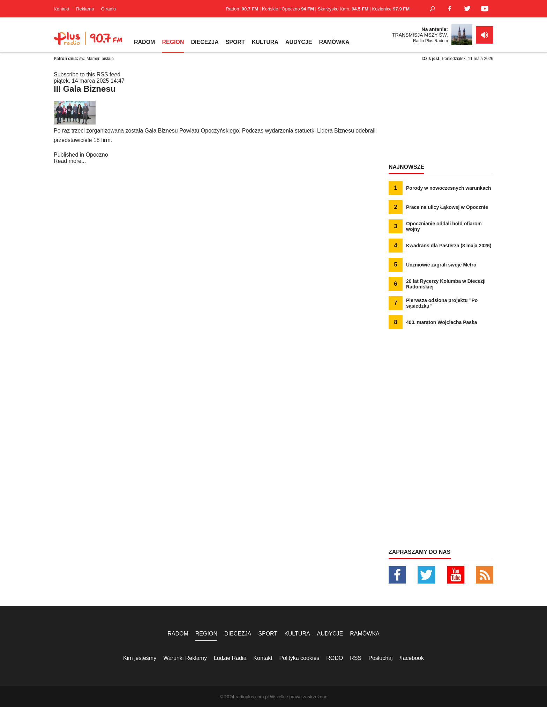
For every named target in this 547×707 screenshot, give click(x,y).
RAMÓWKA (334, 42)
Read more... (70, 161)
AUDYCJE (298, 42)
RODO (334, 658)
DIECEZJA (205, 42)
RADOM (144, 42)
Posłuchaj (380, 658)
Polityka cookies (299, 658)
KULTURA (265, 42)
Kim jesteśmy (139, 658)
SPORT (235, 42)
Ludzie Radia (230, 658)
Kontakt (61, 9)
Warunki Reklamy (185, 658)
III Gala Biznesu (84, 88)
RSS (355, 658)
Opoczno (97, 155)
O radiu (108, 9)
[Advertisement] (441, 115)
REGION (173, 42)
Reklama (85, 9)
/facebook (412, 658)
